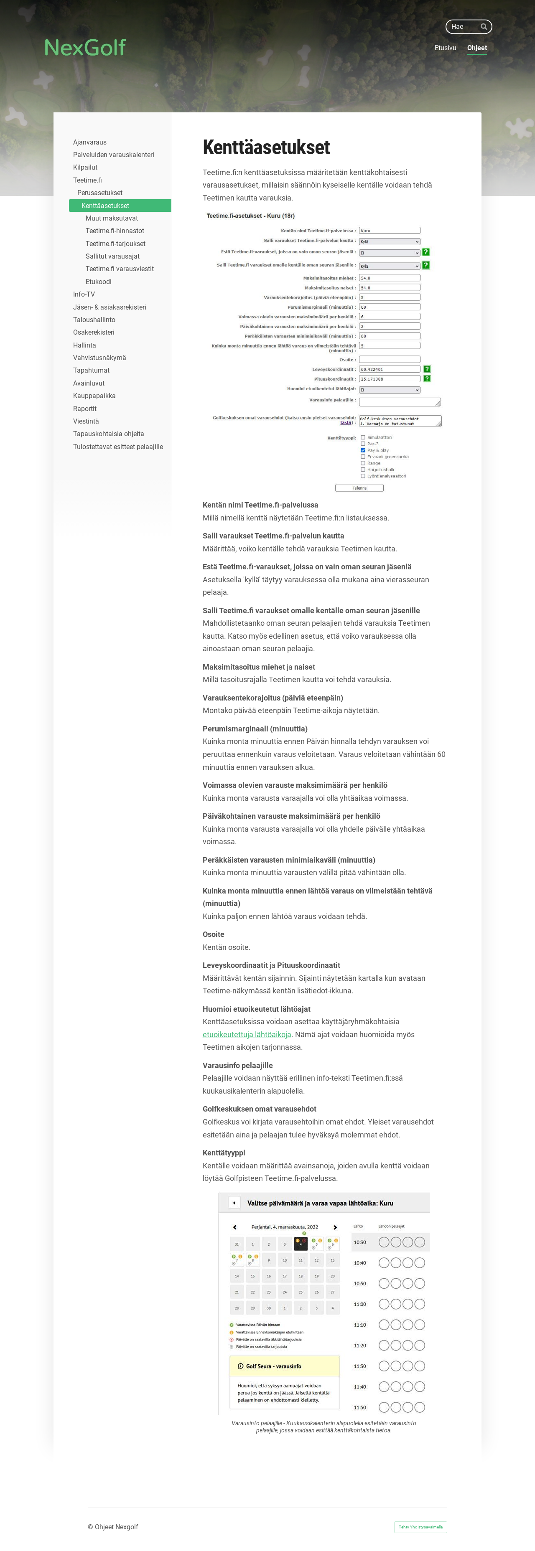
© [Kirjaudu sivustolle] (91, 1527)
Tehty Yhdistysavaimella (421, 1527)
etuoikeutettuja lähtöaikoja (247, 1034)
